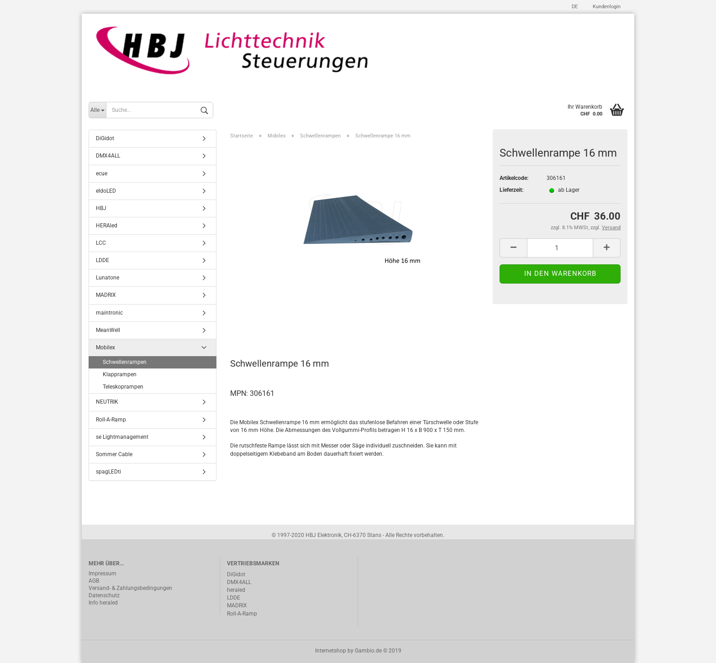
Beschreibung (264, 323)
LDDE (102, 261)
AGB (94, 581)
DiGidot (105, 139)
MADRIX (106, 295)
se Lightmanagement (122, 437)
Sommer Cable (114, 454)
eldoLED (106, 191)
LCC (101, 243)
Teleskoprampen (123, 387)
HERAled (106, 225)
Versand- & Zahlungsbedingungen (130, 588)
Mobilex (105, 347)
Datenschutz (104, 595)
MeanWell (108, 330)
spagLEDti (108, 471)
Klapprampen (120, 375)
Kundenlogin (606, 7)
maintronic (109, 313)
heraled (236, 590)
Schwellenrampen (125, 362)
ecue (101, 173)
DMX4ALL (108, 156)
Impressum (102, 573)
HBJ (101, 208)
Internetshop (330, 650)
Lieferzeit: (511, 190)
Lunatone (107, 278)
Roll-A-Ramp (111, 419)
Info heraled (103, 602)
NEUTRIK (107, 402)
